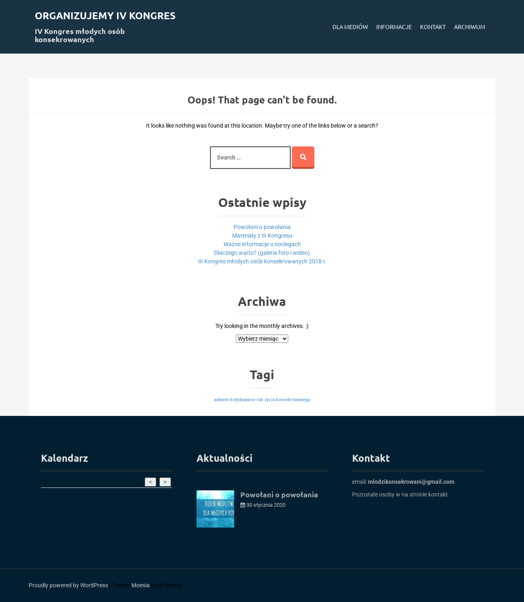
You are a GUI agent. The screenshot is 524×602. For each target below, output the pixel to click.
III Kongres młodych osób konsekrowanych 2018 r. (262, 261)
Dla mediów (350, 26)
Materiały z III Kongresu (262, 235)
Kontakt (433, 26)
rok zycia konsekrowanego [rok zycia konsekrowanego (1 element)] (283, 399)
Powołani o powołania (262, 227)
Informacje (394, 26)
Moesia (140, 585)
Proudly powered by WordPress (68, 585)
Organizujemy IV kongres (105, 15)
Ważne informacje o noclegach (262, 244)
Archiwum (469, 26)
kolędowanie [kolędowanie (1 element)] (242, 399)
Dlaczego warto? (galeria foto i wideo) (262, 252)
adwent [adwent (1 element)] (221, 399)
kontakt (438, 494)
